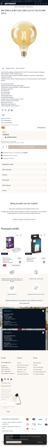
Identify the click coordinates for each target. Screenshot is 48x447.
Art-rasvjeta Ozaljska (38, 374)
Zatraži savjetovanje (24, 303)
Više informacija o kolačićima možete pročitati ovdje (17, 439)
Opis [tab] (3, 68)
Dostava (4, 175)
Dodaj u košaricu (28, 147)
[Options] (40, 442)
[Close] (13, 442)
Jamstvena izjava (37, 369)
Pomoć (4, 190)
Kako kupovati (6, 185)
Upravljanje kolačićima (23, 374)
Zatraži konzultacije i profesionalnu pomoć (24, 219)
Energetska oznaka (7, 164)
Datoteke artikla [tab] (10, 68)
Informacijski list (41, 127)
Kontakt (35, 1)
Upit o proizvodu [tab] (20, 68)
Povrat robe (5, 180)
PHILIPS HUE (5, 256)
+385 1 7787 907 (8, 339)
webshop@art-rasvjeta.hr (16, 1)
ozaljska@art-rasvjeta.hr (10, 318)
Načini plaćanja (6, 170)
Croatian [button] (40, 1)
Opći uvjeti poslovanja (22, 365)
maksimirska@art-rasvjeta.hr (11, 340)
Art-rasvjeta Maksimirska (39, 371)
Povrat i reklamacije (38, 367)
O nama (19, 362)
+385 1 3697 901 (28, 1)
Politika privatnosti (21, 367)
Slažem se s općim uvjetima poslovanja (9, 407)
